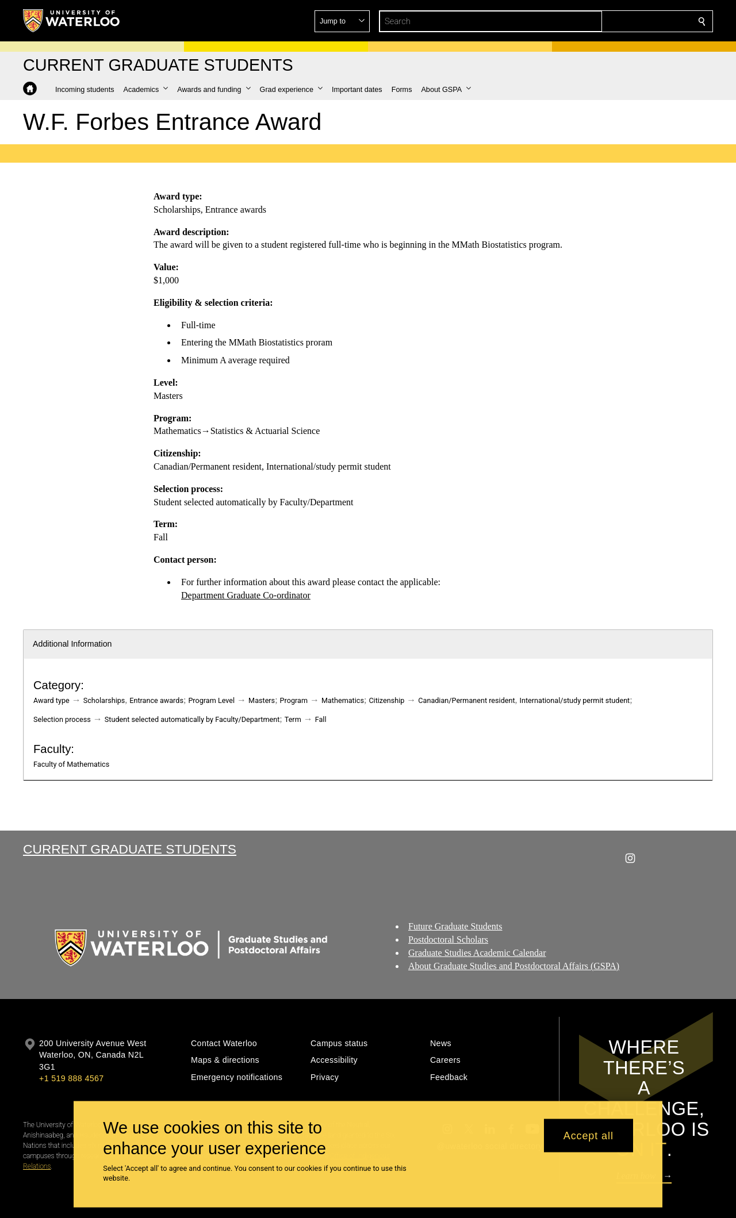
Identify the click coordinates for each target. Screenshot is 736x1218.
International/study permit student (575, 700)
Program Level (211, 700)
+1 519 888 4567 (71, 1078)
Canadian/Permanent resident (466, 700)
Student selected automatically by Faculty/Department (192, 719)
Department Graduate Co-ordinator (245, 595)
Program (294, 700)
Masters (261, 700)
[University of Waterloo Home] (72, 20)
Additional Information (72, 643)
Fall (321, 719)
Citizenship (386, 700)
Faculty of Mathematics (71, 764)
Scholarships (104, 700)
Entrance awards (156, 700)
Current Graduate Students (129, 849)
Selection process (62, 719)
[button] (619, 21)
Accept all (589, 1135)
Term (293, 719)
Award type (51, 700)
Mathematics (342, 700)
